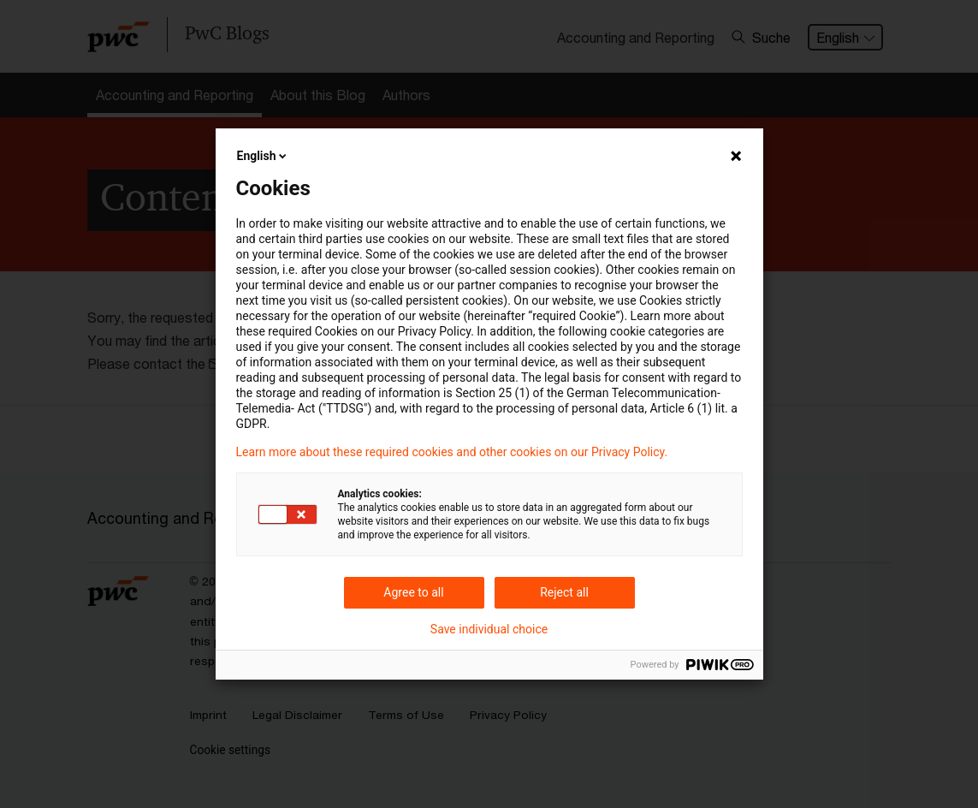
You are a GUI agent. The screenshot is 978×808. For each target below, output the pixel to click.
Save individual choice (489, 629)
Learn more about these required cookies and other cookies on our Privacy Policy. (452, 452)
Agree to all (413, 592)
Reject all (564, 592)
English (263, 156)
